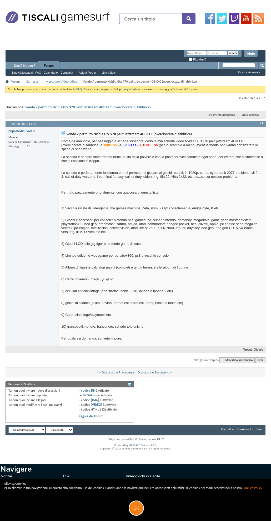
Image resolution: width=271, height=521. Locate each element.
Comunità (67, 72)
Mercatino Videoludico (61, 81)
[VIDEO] (96, 405)
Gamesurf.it (245, 429)
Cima (260, 360)
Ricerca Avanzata (249, 72)
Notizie (6, 476)
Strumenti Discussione (222, 115)
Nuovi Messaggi (22, 72)
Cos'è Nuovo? (24, 66)
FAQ (38, 72)
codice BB (88, 390)
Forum (49, 66)
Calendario (51, 72)
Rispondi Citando (250, 349)
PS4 (66, 476)
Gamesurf (32, 81)
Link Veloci (109, 72)
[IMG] (95, 400)
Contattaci (228, 429)
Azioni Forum (87, 72)
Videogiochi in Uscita (143, 476)
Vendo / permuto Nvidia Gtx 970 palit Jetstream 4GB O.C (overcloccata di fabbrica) (88, 107)
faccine (88, 395)
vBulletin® (135, 445)
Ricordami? (197, 59)
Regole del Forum (91, 416)
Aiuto (251, 53)
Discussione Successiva (153, 372)
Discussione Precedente (118, 372)
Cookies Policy (252, 488)
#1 (261, 123)
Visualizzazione (250, 115)
